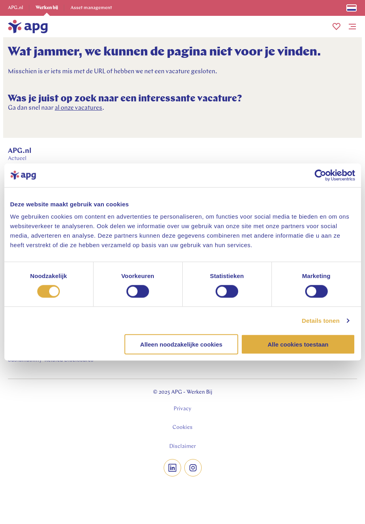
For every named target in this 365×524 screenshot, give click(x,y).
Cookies (182, 428)
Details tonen (321, 320)
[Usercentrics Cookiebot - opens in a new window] (320, 175)
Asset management (91, 8)
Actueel (17, 159)
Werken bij (47, 8)
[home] (28, 26)
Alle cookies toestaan (298, 344)
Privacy (182, 409)
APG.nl (15, 8)
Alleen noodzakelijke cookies (181, 344)
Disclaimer (182, 447)
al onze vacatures (78, 108)
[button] (336, 26)
